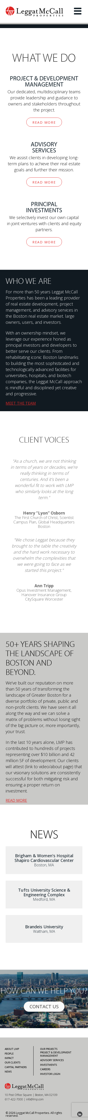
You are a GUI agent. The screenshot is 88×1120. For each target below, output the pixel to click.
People (9, 1053)
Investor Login (50, 1074)
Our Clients (12, 1062)
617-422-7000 (14, 1099)
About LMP (12, 1049)
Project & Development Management (55, 1054)
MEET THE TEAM (21, 403)
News (8, 1071)
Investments (48, 1064)
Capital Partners (16, 1067)
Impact (9, 1058)
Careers (45, 1069)
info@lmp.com (35, 1099)
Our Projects (48, 1049)
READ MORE (44, 122)
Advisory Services (52, 1060)
